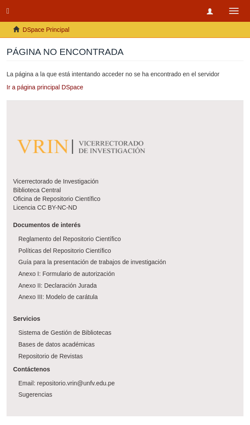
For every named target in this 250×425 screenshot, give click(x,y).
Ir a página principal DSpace (45, 87)
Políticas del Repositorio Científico (64, 250)
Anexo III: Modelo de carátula (58, 296)
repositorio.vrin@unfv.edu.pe (76, 383)
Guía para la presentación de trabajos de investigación (92, 261)
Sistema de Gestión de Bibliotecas (64, 332)
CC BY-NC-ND (57, 207)
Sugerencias (35, 394)
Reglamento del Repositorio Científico (69, 238)
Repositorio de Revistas (50, 356)
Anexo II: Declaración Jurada (57, 285)
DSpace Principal (46, 29)
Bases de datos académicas (56, 344)
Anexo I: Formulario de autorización (66, 273)
